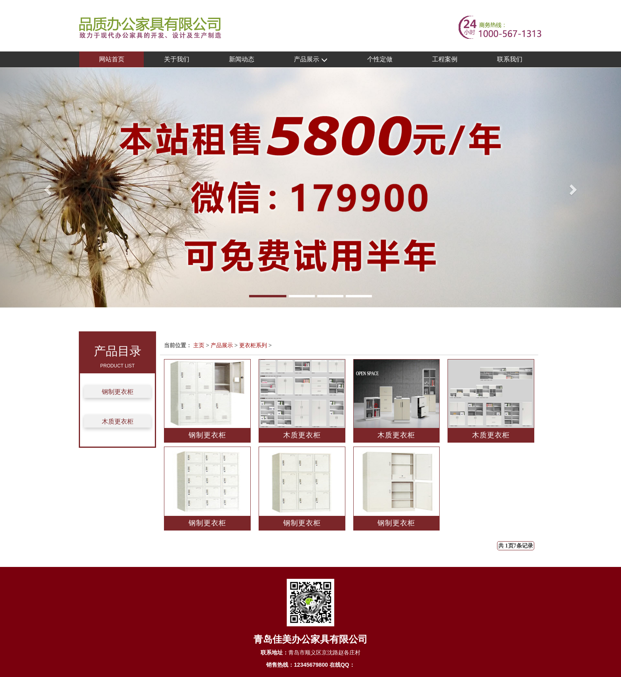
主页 (198, 345)
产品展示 (310, 59)
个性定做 (379, 59)
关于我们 (176, 59)
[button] (46, 187)
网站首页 (111, 59)
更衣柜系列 (253, 345)
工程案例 (444, 59)
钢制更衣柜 (117, 391)
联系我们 (509, 59)
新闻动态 (241, 59)
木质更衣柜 (117, 421)
